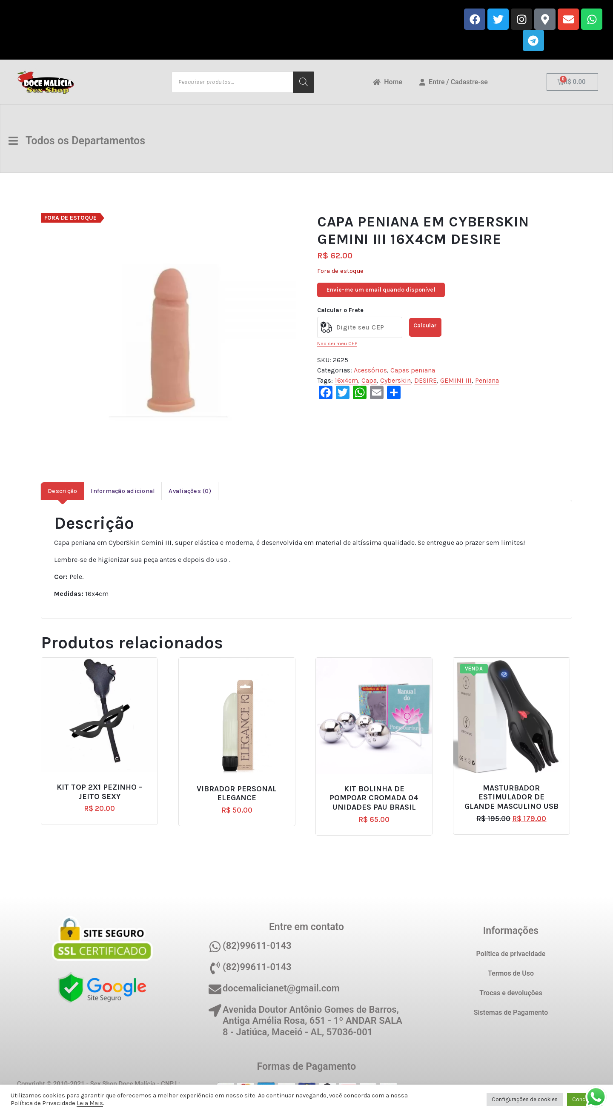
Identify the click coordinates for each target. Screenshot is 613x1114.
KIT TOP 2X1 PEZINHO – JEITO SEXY (100, 792)
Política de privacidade (511, 954)
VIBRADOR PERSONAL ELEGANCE (237, 794)
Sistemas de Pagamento (511, 1012)
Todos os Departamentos (79, 141)
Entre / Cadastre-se (453, 82)
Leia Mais (90, 1103)
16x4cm (346, 380)
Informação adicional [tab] (123, 491)
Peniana (487, 380)
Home (387, 82)
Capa (369, 380)
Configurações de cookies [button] (525, 1099)
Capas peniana (412, 370)
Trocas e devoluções (510, 993)
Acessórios (370, 370)
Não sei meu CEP (337, 344)
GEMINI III (456, 380)
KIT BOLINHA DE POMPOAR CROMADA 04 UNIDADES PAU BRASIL (373, 798)
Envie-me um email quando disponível (381, 289)
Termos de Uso (511, 973)
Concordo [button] (584, 1099)
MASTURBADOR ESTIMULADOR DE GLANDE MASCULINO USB (511, 797)
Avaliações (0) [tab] (190, 491)
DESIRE (425, 380)
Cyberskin (395, 380)
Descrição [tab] (62, 491)
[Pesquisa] (303, 82)
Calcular (425, 325)
